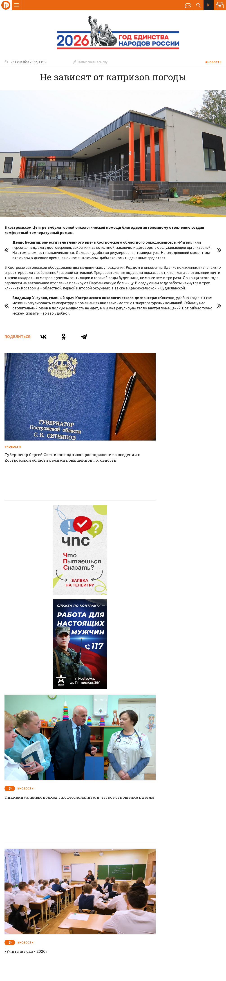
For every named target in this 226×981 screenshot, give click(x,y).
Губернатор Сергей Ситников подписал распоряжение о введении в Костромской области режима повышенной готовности (50, 434)
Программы (168, 875)
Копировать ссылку (90, 62)
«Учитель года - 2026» (26, 684)
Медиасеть (213, 975)
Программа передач (137, 875)
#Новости (213, 62)
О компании (58, 875)
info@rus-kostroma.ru (47, 905)
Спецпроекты (104, 875)
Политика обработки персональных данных (153, 960)
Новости (80, 875)
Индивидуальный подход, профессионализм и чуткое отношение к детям (166, 559)
